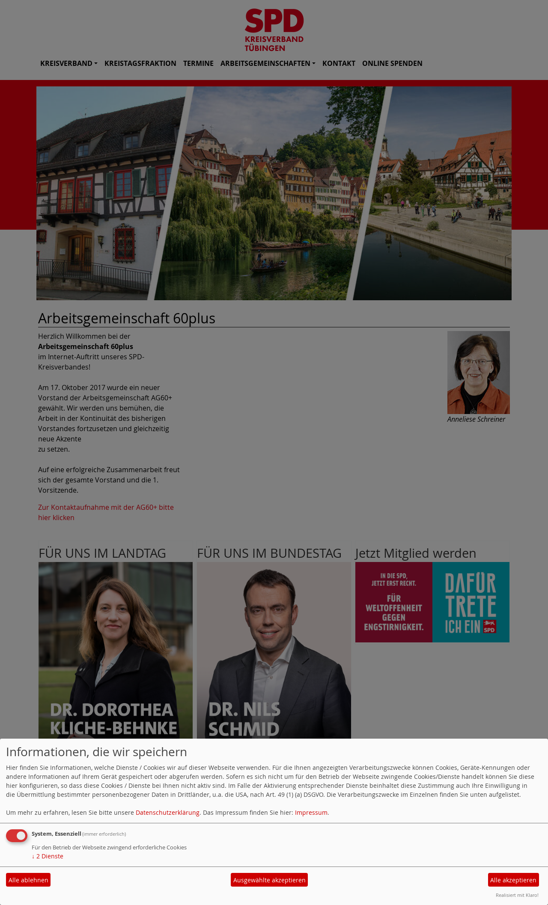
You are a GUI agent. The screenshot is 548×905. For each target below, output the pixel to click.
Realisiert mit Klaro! (517, 895)
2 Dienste (47, 856)
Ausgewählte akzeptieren (269, 880)
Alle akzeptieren (513, 880)
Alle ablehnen (28, 880)
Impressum (311, 812)
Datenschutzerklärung (168, 812)
